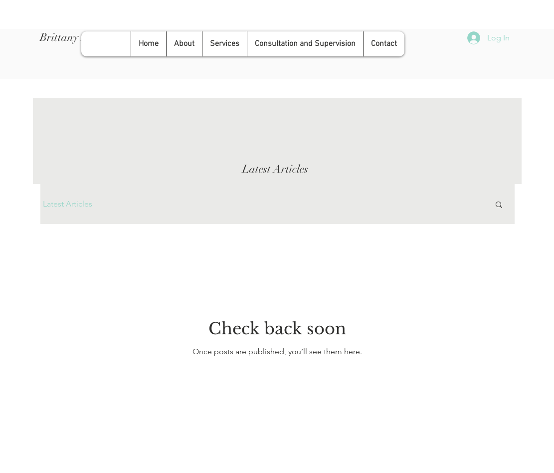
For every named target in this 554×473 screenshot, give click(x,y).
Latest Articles (67, 204)
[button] (499, 205)
